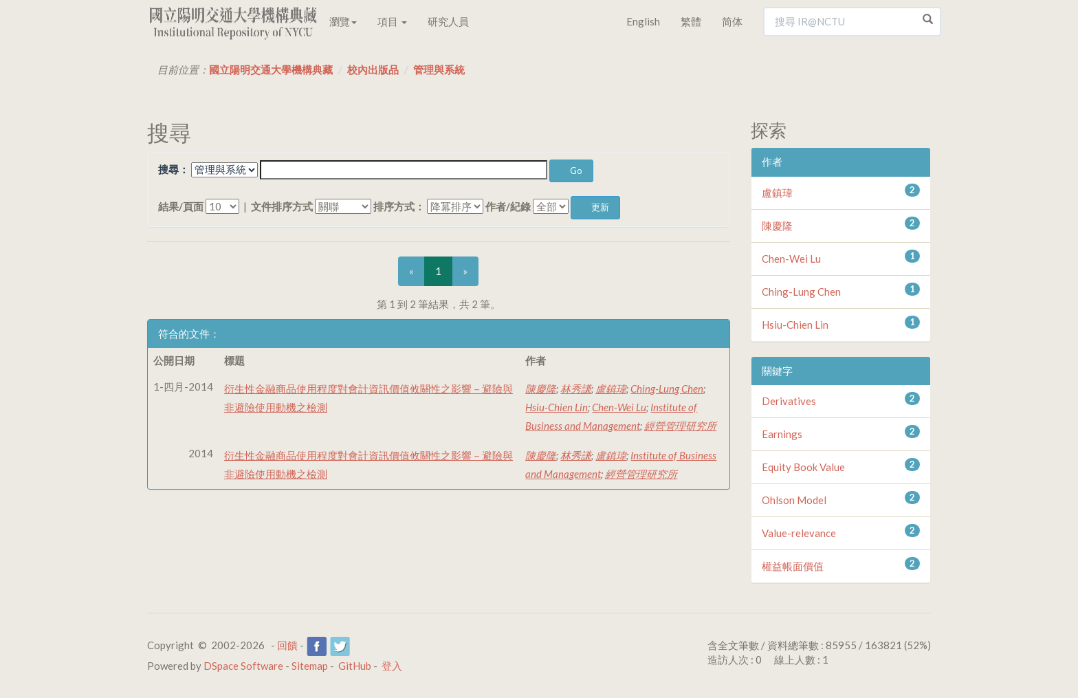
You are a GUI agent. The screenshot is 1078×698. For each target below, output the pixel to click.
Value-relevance (799, 533)
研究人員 (448, 21)
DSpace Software (243, 665)
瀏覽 (343, 21)
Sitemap (310, 665)
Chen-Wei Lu (619, 407)
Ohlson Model (794, 500)
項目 (392, 21)
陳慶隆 (540, 388)
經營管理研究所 (680, 425)
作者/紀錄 (508, 206)
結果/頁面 (181, 206)
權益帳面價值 (793, 566)
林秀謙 (575, 388)
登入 (392, 665)
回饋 (287, 645)
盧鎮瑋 (610, 388)
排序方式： (399, 206)
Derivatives (789, 401)
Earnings (782, 434)
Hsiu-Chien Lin (556, 407)
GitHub (354, 665)
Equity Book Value (803, 467)
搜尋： (173, 169)
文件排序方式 (282, 206)
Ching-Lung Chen (666, 388)
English (643, 21)
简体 (732, 21)
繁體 (691, 21)
